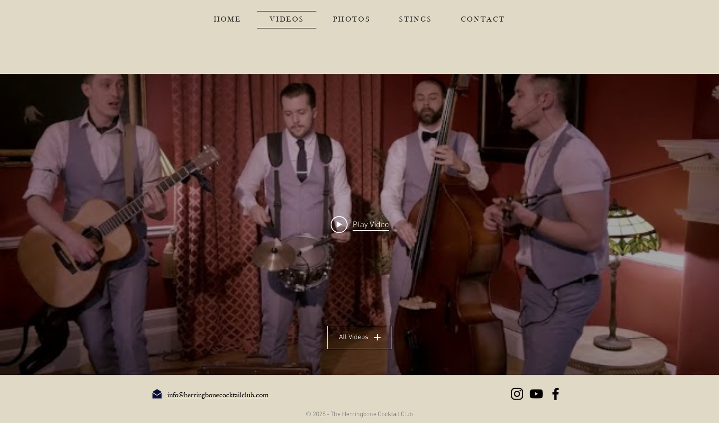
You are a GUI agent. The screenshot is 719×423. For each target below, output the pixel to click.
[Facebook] (556, 394)
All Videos (360, 337)
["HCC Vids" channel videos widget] (359, 224)
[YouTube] (536, 394)
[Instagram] (517, 394)
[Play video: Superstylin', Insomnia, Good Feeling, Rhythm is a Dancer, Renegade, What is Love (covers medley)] (360, 224)
